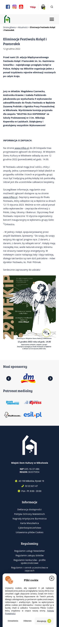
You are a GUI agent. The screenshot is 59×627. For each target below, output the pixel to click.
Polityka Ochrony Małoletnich (29, 513)
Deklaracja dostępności (29, 509)
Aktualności (23, 27)
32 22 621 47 (31, 486)
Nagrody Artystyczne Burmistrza (30, 518)
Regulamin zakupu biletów (30, 555)
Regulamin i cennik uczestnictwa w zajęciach (29, 569)
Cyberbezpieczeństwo (29, 527)
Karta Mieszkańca (29, 523)
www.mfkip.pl (21, 147)
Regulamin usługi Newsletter (29, 550)
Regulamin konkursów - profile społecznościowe (30, 561)
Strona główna (9, 27)
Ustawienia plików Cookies (29, 532)
